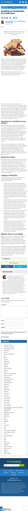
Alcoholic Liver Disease (9, 347)
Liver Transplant (7, 405)
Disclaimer (13, 472)
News (5, 418)
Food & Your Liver (8, 375)
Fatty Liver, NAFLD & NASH (10, 373)
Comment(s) (14, 263)
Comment (4, 304)
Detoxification (7, 363)
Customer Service (20, 470)
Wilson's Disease (7, 453)
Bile (5, 355)
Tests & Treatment (8, 446)
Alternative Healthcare (9, 348)
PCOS (5, 426)
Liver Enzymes (7, 398)
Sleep (5, 439)
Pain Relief (6, 425)
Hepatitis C (6, 388)
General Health (7, 380)
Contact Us (6, 472)
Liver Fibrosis (7, 400)
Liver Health (6, 402)
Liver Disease (7, 397)
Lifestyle (6, 391)
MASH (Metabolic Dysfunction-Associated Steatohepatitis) (13, 408)
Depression (6, 361)
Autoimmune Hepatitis (9, 354)
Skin (5, 437)
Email (2, 324)
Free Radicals (7, 377)
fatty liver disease (5, 107)
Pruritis (5, 434)
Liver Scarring (7, 404)
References (6, 258)
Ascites (5, 352)
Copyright (14, 474)
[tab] (14, 258)
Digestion (6, 366)
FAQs (5, 470)
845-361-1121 (14, 478)
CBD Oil (5, 357)
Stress (5, 441)
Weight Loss (6, 451)
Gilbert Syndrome (8, 382)
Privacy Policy (21, 472)
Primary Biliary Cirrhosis (9, 432)
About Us (11, 470)
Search (21, 465)
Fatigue (5, 372)
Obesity (5, 419)
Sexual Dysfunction (8, 435)
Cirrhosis (6, 359)
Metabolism (6, 414)
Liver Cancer (6, 393)
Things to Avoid (7, 448)
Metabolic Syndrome (8, 412)
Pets (5, 428)
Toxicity (5, 450)
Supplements (7, 443)
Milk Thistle (6, 416)
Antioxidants (7, 350)
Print (3, 27)
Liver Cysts (6, 395)
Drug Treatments (8, 368)
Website (3, 327)
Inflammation (7, 389)
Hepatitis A (6, 384)
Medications (6, 410)
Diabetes (6, 364)
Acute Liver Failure (8, 345)
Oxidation (6, 421)
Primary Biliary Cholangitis (10, 430)
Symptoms (6, 444)
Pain (5, 423)
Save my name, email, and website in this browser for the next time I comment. (14, 332)
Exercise (6, 370)
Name (3, 320)
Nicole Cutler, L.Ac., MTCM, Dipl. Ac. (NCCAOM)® (16, 22)
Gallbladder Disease (8, 379)
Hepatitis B (6, 386)
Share (7, 266)
